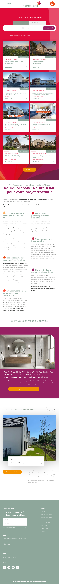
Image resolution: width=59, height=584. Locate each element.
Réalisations (44, 528)
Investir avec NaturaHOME (48, 520)
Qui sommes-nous (46, 517)
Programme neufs (46, 514)
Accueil (5, 36)
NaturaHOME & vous (47, 523)
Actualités (44, 525)
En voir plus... (29, 169)
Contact (43, 531)
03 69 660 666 (7, 548)
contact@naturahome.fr (10, 557)
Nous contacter (52, 3)
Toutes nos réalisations (12, 472)
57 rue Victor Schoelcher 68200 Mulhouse (14, 538)
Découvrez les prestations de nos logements (23, 389)
